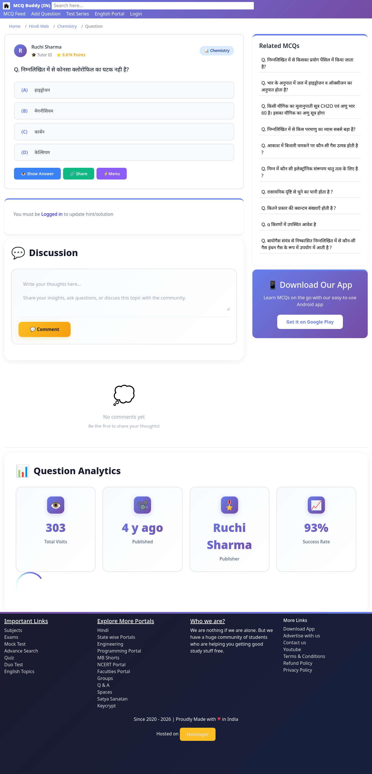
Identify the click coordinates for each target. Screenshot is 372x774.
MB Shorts (108, 658)
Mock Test (15, 644)
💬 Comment (44, 329)
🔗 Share (79, 173)
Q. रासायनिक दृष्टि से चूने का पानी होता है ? (297, 192)
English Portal (109, 14)
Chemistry (67, 26)
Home (15, 26)
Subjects (13, 630)
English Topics (19, 671)
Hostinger (198, 734)
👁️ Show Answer (37, 173)
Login (136, 14)
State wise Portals (116, 637)
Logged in (52, 214)
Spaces (104, 692)
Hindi (103, 630)
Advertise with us (301, 636)
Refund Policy (297, 663)
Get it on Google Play (310, 322)
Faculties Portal (113, 671)
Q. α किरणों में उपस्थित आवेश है (289, 224)
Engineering (110, 644)
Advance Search (21, 651)
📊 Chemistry (216, 50)
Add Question (46, 14)
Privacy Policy (297, 670)
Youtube (292, 649)
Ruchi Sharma (46, 47)
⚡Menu (111, 173)
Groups (105, 678)
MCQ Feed (14, 14)
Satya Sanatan (112, 699)
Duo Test (13, 664)
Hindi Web (39, 26)
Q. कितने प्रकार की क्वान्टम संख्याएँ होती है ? (299, 208)
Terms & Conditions (304, 656)
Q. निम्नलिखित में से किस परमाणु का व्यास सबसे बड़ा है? (308, 129)
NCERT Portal (111, 664)
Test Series (77, 14)
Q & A (103, 685)
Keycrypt (106, 706)
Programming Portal (119, 651)
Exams (11, 637)
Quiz (9, 658)
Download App (299, 629)
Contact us (294, 642)
